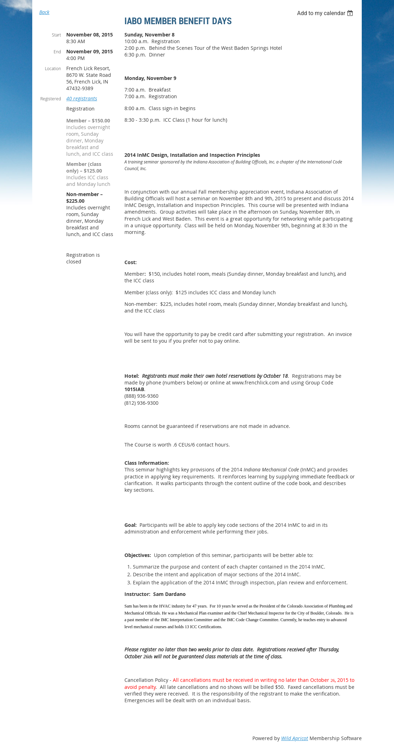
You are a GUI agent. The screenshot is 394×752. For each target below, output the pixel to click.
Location (53, 68)
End (57, 51)
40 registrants (81, 98)
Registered (50, 98)
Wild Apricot (294, 738)
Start (56, 35)
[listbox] (326, 13)
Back (44, 12)
